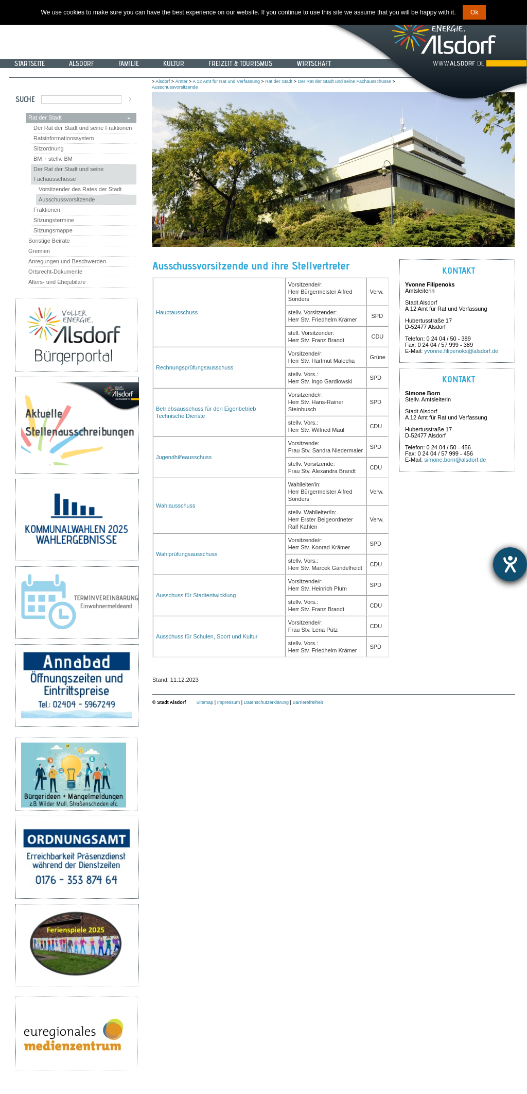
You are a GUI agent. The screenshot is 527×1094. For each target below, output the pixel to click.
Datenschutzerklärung (266, 702)
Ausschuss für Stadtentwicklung (196, 595)
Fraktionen (46, 210)
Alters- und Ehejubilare (56, 282)
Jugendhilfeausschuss (184, 457)
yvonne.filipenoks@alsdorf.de (461, 351)
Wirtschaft (313, 63)
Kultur (173, 63)
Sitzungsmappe (53, 230)
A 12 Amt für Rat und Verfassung (226, 81)
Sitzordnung (48, 148)
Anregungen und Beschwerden (67, 261)
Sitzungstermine (53, 220)
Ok (474, 12)
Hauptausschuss (177, 312)
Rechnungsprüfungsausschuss (194, 367)
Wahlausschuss (176, 505)
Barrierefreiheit (307, 702)
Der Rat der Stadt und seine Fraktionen (82, 128)
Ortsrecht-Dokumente (55, 271)
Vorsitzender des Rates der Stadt (80, 189)
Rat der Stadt (45, 117)
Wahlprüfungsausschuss (186, 554)
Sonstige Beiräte (49, 241)
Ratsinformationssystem (63, 138)
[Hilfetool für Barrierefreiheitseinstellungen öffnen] (510, 564)
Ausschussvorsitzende (67, 199)
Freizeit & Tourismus (240, 63)
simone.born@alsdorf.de (455, 460)
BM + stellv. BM (53, 159)
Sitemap (204, 702)
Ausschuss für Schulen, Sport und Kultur (207, 636)
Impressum (228, 702)
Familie (128, 63)
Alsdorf (81, 63)
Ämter (181, 81)
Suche (25, 99)
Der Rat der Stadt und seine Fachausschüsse (68, 174)
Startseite (29, 63)
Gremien (39, 251)
